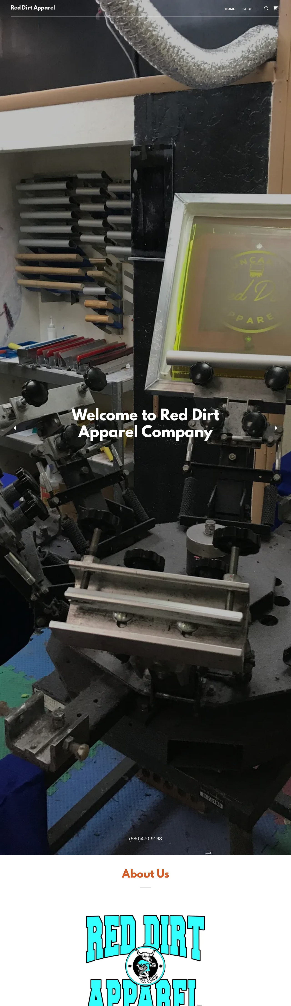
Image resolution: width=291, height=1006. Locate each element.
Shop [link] (248, 9)
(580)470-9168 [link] (145, 838)
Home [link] (230, 9)
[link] (33, 8)
